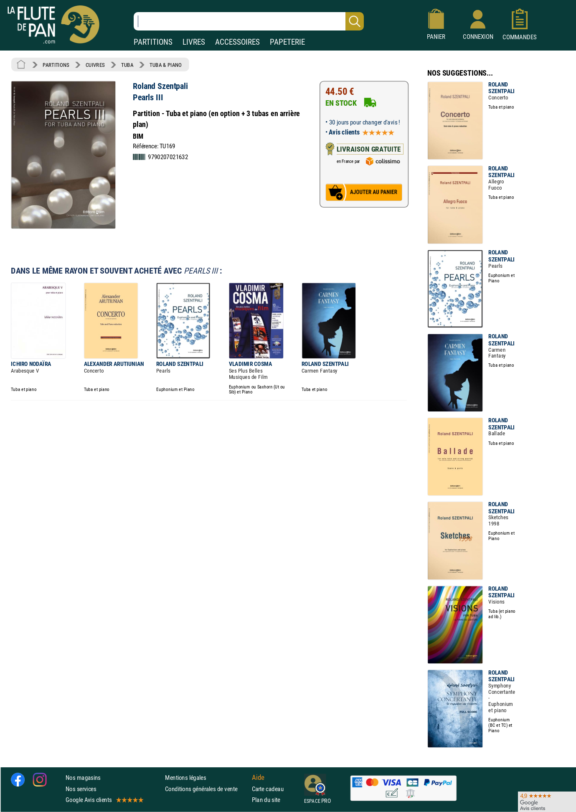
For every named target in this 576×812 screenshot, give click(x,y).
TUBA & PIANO (166, 64)
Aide (258, 778)
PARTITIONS (153, 42)
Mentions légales (185, 777)
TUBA (127, 64)
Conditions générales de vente (206, 788)
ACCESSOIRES (237, 42)
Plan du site (266, 799)
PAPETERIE (287, 42)
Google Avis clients (104, 799)
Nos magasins (83, 777)
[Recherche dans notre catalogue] (249, 21)
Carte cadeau (268, 788)
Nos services (81, 788)
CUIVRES (95, 64)
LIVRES (194, 42)
